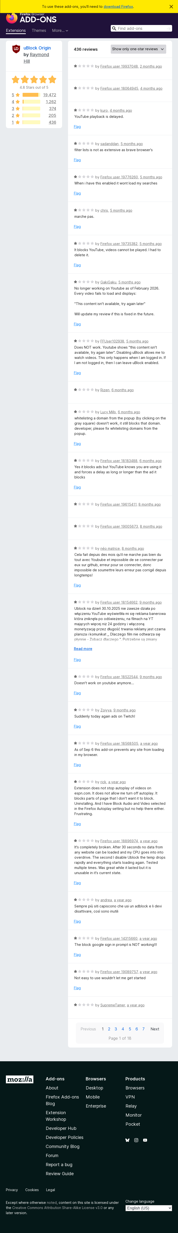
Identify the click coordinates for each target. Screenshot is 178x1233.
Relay (131, 1106)
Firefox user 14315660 (118, 938)
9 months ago (150, 602)
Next (155, 1028)
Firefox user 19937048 (119, 66)
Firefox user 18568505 (119, 743)
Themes (39, 30)
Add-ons (55, 1078)
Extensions (16, 30)
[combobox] (141, 28)
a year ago (149, 743)
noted (52, 1202)
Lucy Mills (108, 412)
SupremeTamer (112, 1005)
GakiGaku (108, 282)
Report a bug (59, 1164)
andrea (106, 900)
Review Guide (60, 1173)
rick (103, 782)
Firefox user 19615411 (118, 504)
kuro (104, 110)
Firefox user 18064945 (119, 88)
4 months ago (151, 88)
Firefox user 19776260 (119, 177)
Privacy (12, 1190)
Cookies (32, 1190)
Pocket (132, 1124)
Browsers (135, 1087)
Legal (50, 1190)
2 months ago (151, 66)
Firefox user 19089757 (119, 972)
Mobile (93, 1096)
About (52, 1087)
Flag (77, 126)
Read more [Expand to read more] (83, 649)
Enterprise (96, 1106)
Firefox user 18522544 (119, 677)
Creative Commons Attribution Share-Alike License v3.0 (57, 1208)
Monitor (133, 1115)
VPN (130, 1096)
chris (104, 210)
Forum (52, 1155)
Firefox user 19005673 (119, 526)
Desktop (94, 1087)
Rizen (105, 390)
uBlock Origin (37, 47)
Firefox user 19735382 (118, 244)
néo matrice (110, 548)
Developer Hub (61, 1128)
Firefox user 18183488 (118, 461)
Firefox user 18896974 (119, 841)
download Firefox (118, 6)
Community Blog (63, 1146)
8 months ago (149, 504)
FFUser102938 (112, 341)
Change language (139, 1201)
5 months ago (132, 144)
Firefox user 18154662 (118, 602)
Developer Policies (64, 1137)
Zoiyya (105, 710)
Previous (88, 1028)
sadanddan (109, 144)
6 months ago (122, 390)
